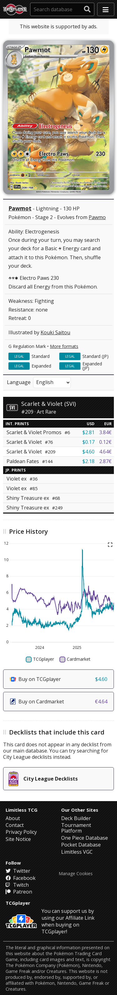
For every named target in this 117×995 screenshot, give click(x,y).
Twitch (17, 884)
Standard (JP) (95, 356)
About (13, 818)
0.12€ (105, 442)
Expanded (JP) (92, 366)
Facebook (21, 878)
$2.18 (88, 461)
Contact (15, 825)
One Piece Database (84, 837)
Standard (41, 356)
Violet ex (22, 478)
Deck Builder (76, 818)
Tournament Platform (76, 828)
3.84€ (105, 432)
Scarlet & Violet (30, 442)
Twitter (18, 870)
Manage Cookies (76, 873)
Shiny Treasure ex (33, 498)
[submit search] (87, 9)
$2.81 (88, 432)
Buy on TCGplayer (58, 679)
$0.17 (88, 442)
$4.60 (88, 451)
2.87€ (105, 461)
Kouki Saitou (55, 332)
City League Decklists (43, 778)
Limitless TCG (21, 810)
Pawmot (20, 208)
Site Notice (18, 839)
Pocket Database (81, 844)
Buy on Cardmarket (58, 701)
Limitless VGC (77, 851)
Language (19, 382)
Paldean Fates (29, 461)
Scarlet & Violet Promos (38, 432)
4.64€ (105, 451)
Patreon (19, 891)
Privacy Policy (21, 831)
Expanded (41, 366)
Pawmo (97, 217)
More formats (64, 346)
